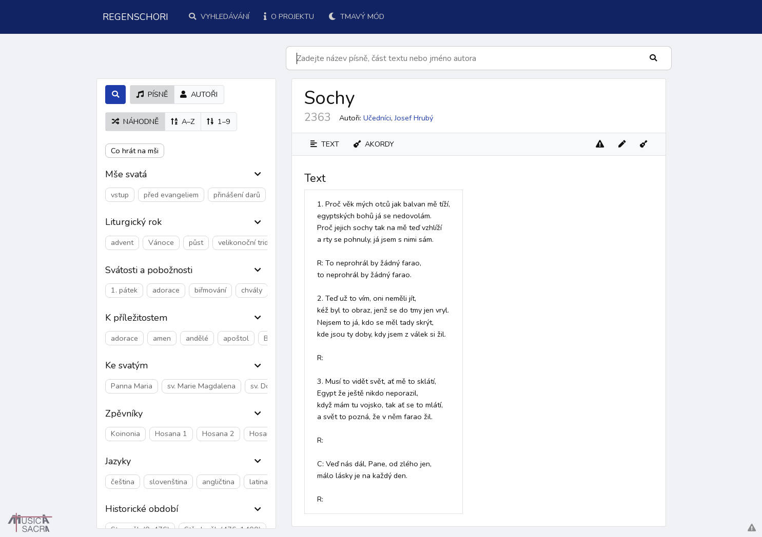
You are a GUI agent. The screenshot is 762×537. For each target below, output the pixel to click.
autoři (199, 94)
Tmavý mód (356, 16)
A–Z (182, 121)
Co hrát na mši (135, 151)
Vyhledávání (219, 16)
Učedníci (377, 118)
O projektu (289, 16)
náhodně (135, 121)
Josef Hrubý (414, 118)
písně (152, 94)
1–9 (218, 121)
